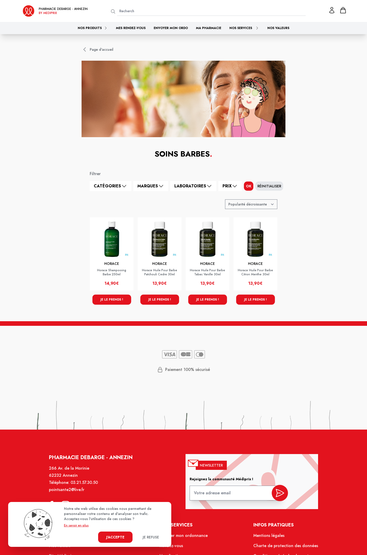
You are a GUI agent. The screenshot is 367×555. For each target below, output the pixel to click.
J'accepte (115, 537)
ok (248, 186)
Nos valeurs (278, 28)
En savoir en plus (76, 525)
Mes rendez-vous (131, 28)
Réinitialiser (269, 186)
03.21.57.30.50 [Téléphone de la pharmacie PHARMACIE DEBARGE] (88, 487)
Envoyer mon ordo (171, 28)
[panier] (343, 10)
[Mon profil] (331, 10)
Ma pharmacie (208, 28)
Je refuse (151, 537)
